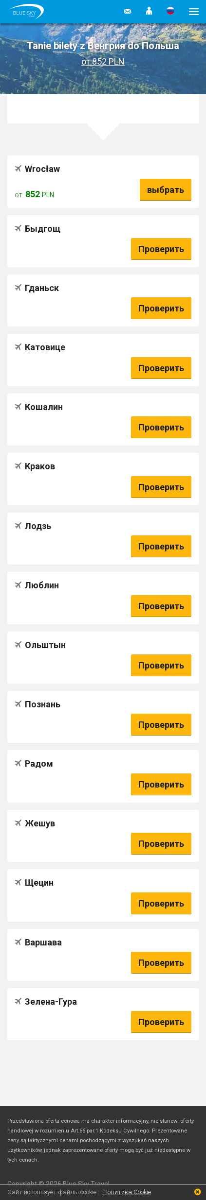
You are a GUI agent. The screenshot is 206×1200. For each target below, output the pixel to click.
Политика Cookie (127, 1192)
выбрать (165, 190)
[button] (149, 12)
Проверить (161, 249)
